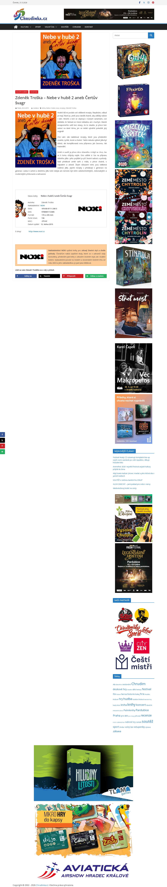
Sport (38, 27)
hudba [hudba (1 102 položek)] (127, 699)
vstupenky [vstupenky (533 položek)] (139, 726)
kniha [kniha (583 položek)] (124, 704)
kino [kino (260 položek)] (118, 705)
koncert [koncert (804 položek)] (141, 704)
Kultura (25, 27)
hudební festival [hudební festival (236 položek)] (138, 699)
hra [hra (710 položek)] (142, 694)
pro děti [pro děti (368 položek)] (124, 715)
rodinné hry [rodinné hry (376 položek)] (130, 722)
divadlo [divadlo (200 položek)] (129, 689)
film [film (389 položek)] (114, 694)
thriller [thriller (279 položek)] (122, 727)
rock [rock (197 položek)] (114, 722)
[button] (30, 27)
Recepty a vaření (21, 92)
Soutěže (65, 27)
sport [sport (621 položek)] (116, 726)
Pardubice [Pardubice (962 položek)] (142, 710)
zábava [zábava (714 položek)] (117, 731)
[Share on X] (49, 276)
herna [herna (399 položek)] (124, 694)
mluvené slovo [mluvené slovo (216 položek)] (118, 710)
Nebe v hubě (50, 108)
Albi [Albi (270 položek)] (114, 684)
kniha (44, 108)
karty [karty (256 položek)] (115, 705)
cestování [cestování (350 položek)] (126, 684)
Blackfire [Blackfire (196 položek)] (119, 684)
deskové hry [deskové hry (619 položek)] (120, 689)
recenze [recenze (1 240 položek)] (146, 715)
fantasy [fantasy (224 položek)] (138, 689)
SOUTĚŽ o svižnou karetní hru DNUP (127, 480)
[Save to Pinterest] (72, 276)
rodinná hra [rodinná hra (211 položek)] (120, 722)
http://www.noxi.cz (37, 231)
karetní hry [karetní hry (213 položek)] (148, 699)
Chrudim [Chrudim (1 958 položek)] (138, 683)
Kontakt (89, 27)
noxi (57, 108)
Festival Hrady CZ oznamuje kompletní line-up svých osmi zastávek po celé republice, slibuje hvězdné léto (131, 460)
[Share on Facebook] (26, 276)
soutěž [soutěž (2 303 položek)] (147, 721)
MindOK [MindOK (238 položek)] (149, 705)
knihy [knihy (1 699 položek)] (131, 704)
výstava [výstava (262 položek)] (148, 727)
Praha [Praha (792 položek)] (116, 715)
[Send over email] (96, 276)
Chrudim (77, 27)
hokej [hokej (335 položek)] (137, 694)
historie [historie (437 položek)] (131, 694)
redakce (36, 108)
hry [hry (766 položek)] (121, 699)
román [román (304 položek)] (138, 722)
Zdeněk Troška (71, 108)
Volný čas (49, 27)
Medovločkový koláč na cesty (124, 488)
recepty (62, 108)
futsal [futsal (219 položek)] (119, 694)
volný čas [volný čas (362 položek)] (129, 727)
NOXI (42, 205)
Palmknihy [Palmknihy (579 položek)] (129, 710)
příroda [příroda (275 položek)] (137, 716)
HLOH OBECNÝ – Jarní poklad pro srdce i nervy (131, 484)
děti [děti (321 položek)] (134, 689)
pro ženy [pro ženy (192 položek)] (131, 716)
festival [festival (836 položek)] (146, 689)
